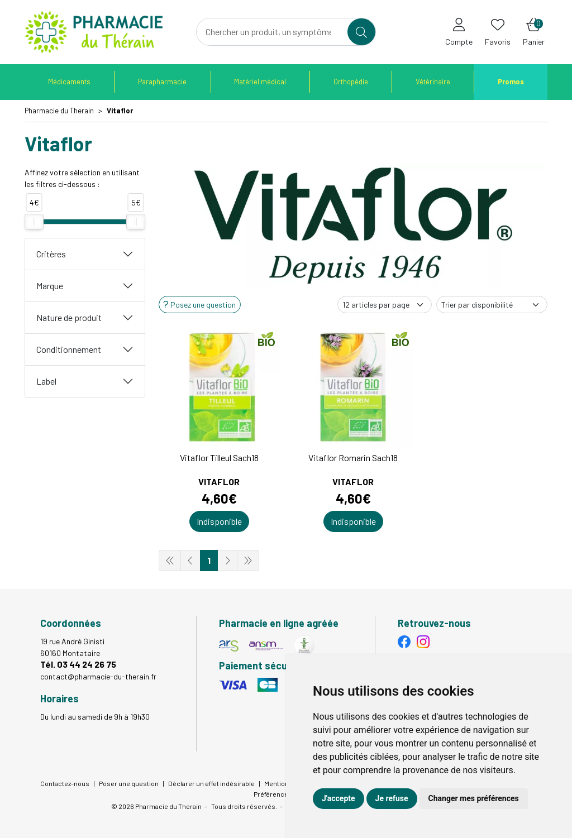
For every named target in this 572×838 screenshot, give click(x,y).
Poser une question (129, 783)
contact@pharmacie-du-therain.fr (98, 676)
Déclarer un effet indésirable (211, 783)
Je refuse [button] (391, 798)
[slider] (34, 221)
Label (46, 381)
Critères (51, 253)
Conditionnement (68, 349)
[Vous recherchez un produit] (272, 31)
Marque (49, 285)
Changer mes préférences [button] (473, 798)
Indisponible (219, 521)
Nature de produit (69, 317)
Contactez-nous (64, 783)
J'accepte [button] (338, 798)
